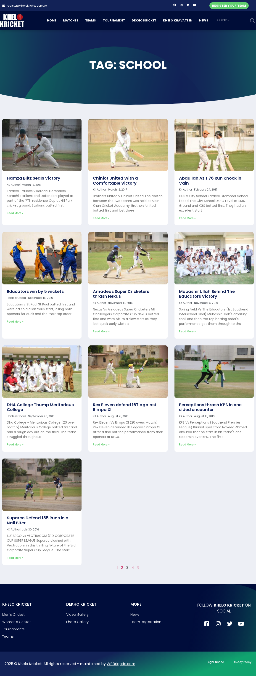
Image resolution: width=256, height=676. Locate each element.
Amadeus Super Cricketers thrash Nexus (121, 294)
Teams (8, 636)
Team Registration (145, 621)
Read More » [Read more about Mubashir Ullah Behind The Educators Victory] (187, 331)
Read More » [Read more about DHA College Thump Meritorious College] (15, 444)
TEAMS (90, 20)
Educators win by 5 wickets (35, 291)
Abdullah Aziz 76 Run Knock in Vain (210, 180)
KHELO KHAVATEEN (177, 20)
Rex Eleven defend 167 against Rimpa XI (124, 407)
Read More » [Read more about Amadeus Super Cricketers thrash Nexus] (101, 331)
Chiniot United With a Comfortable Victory (115, 180)
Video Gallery (77, 614)
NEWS (203, 20)
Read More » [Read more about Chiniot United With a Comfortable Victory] (101, 218)
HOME (51, 20)
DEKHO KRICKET (144, 20)
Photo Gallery (77, 621)
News (135, 614)
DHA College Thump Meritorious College (40, 407)
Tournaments (13, 629)
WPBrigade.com (121, 663)
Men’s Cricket (13, 614)
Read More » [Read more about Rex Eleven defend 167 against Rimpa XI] (101, 444)
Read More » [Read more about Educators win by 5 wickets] (15, 321)
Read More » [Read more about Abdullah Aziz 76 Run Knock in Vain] (187, 218)
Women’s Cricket (16, 621)
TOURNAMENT (114, 20)
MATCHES (70, 20)
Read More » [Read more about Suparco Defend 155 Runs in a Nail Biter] (15, 558)
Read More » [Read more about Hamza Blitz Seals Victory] (15, 213)
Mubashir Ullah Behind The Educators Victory (207, 294)
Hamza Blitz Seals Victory (33, 178)
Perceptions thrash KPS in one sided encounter (210, 407)
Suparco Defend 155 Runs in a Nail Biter (38, 520)
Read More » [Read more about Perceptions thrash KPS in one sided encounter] (187, 444)
